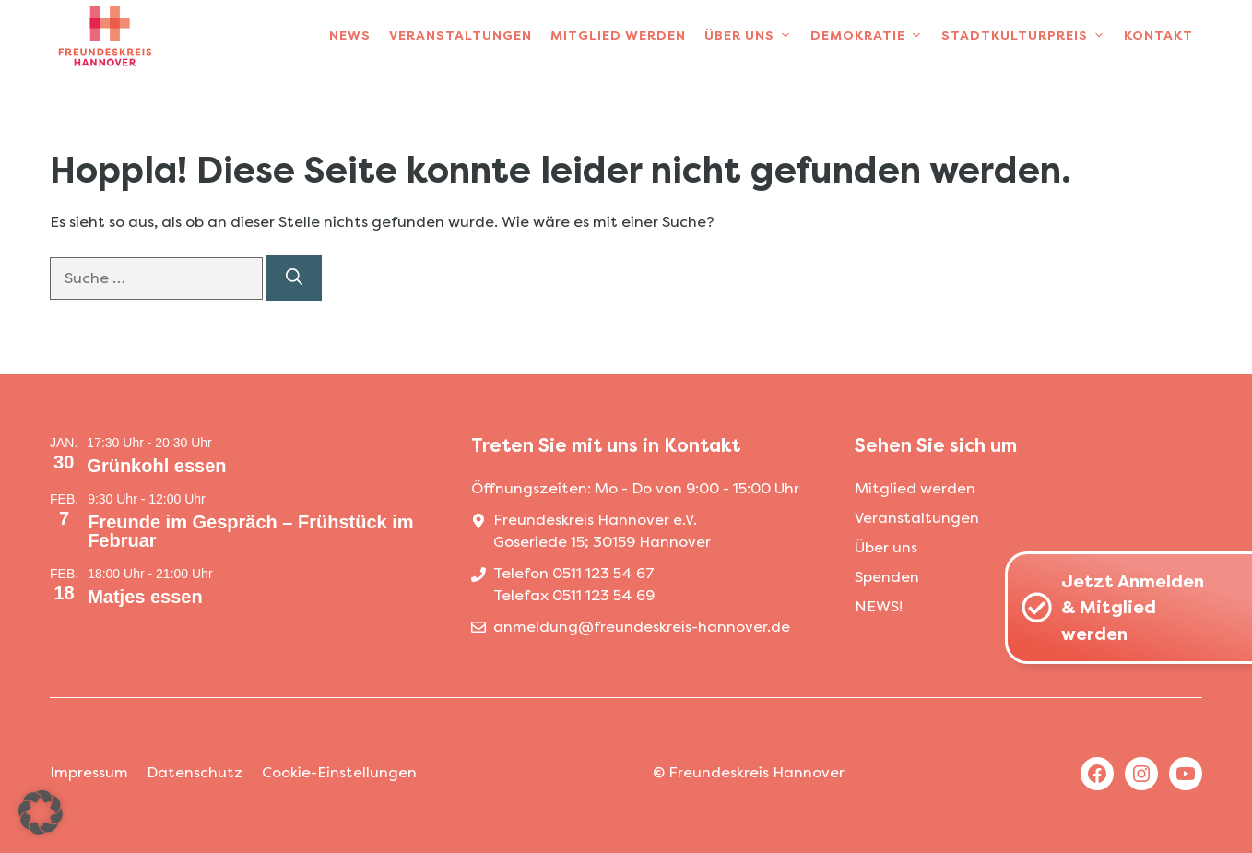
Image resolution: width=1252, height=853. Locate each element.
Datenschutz (195, 772)
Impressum (89, 772)
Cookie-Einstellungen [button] (339, 772)
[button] (40, 812)
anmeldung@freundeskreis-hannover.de (641, 626)
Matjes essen (145, 596)
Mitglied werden (618, 35)
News (350, 35)
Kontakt (1158, 35)
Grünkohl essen (156, 466)
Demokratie (871, 35)
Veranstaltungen (460, 35)
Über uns (752, 35)
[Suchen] (294, 278)
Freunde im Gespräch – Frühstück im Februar (250, 531)
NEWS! (879, 606)
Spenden (887, 577)
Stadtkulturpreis (1028, 35)
